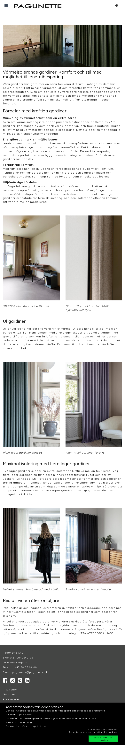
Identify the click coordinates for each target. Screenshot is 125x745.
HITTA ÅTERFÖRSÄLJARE (96, 633)
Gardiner (9, 694)
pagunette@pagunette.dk (30, 672)
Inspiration (10, 689)
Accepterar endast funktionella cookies (93, 732)
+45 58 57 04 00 (25, 667)
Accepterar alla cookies (103, 738)
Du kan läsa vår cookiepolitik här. (26, 726)
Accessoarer (11, 699)
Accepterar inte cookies (102, 729)
